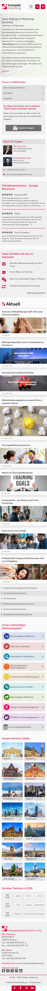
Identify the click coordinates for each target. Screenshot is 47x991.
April (18, 896)
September (39, 905)
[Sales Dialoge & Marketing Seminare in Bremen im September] (37, 6)
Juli (18, 905)
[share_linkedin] (33, 988)
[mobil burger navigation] (31, 6)
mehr (5, 71)
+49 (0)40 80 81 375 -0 (16, 943)
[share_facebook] (21, 988)
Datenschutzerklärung (16, 982)
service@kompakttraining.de (31, 963)
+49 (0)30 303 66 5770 (16, 958)
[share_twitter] (27, 988)
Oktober (18, 914)
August (29, 905)
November (28, 914)
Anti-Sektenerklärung (27, 977)
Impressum (35, 982)
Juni (40, 896)
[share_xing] (15, 988)
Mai (29, 896)
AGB (12, 977)
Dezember (39, 914)
